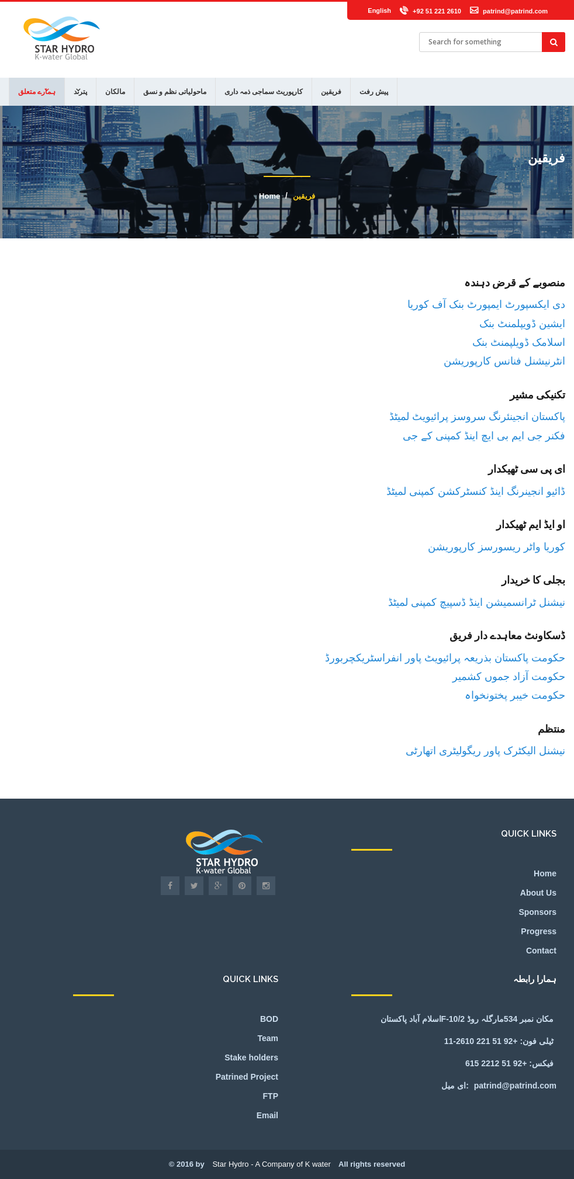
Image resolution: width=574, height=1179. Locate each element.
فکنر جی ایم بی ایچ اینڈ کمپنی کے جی (484, 435)
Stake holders (251, 1057)
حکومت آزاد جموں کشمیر (508, 676)
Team (267, 1038)
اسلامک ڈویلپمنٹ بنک (518, 342)
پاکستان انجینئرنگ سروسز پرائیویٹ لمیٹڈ (477, 416)
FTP (270, 1096)
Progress (538, 931)
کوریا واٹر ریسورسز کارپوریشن (496, 546)
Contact (541, 950)
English (379, 10)
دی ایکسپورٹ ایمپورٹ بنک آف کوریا (486, 304)
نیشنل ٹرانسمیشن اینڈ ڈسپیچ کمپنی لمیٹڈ (476, 602)
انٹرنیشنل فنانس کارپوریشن (504, 361)
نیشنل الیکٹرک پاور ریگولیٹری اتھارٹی (485, 750)
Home (269, 196)
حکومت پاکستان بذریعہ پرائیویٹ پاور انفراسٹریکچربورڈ (445, 657)
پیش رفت (373, 92)
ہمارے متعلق (37, 92)
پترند (80, 92)
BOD (269, 1019)
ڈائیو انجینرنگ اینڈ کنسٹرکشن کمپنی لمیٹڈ (475, 491)
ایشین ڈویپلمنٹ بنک (522, 323)
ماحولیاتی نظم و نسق (174, 92)
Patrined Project (247, 1076)
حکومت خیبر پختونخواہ (515, 695)
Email (267, 1115)
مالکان (115, 92)
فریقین (331, 92)
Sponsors (537, 912)
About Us (538, 892)
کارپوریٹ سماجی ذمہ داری (263, 92)
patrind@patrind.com (515, 11)
